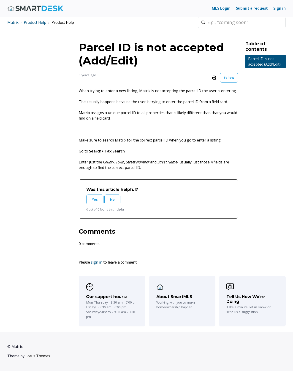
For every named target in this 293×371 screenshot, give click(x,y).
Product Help (35, 22)
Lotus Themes (37, 355)
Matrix (13, 22)
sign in (96, 262)
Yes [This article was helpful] (95, 199)
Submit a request (252, 8)
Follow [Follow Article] (229, 77)
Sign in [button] (279, 8)
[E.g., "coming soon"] (242, 22)
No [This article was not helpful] (112, 199)
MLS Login (221, 8)
